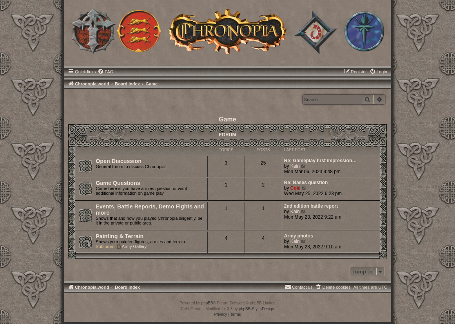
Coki (295, 188)
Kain (295, 166)
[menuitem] (105, 71)
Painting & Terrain (119, 236)
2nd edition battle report (311, 206)
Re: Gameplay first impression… (320, 160)
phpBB (207, 303)
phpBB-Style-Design (256, 309)
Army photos (298, 236)
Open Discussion (118, 161)
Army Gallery (132, 246)
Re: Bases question (306, 182)
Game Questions (118, 183)
